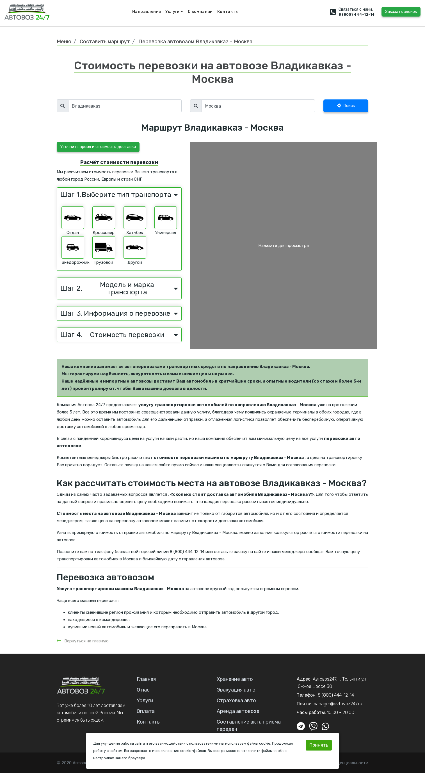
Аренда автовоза (238, 711)
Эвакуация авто (236, 690)
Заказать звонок (401, 11)
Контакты (228, 11)
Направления (146, 11)
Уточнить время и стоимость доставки (98, 146)
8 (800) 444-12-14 (357, 14)
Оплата (146, 711)
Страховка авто (236, 700)
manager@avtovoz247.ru (337, 703)
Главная (146, 679)
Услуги (174, 11)
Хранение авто (235, 679)
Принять (318, 745)
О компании (200, 11)
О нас (143, 690)
